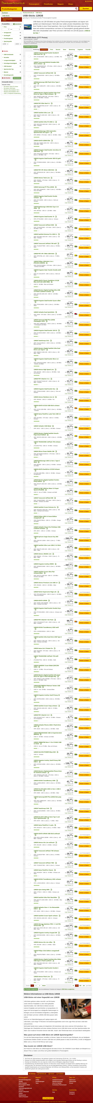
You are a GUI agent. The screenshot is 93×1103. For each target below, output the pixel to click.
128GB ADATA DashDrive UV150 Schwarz (47, 469)
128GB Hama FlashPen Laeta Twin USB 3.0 (47, 414)
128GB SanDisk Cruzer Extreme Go (45, 507)
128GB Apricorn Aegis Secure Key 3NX (46, 536)
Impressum (72, 1079)
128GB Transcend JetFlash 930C (44, 225)
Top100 (21, 1081)
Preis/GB (87, 49)
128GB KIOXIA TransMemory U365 (44, 780)
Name (63, 49)
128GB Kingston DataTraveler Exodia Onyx (47, 608)
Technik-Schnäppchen (25, 1079)
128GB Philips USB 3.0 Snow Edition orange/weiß (45, 517)
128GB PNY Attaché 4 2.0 (42, 715)
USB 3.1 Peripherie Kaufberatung (12, 93)
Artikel (37, 1079)
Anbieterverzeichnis (57, 1079)
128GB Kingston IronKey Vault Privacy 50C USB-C (47, 761)
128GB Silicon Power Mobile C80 (44, 451)
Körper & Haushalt (24, 1091)
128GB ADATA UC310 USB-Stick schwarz (47, 405)
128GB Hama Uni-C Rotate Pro (43, 648)
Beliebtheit (43, 49)
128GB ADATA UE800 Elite (42, 140)
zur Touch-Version (48, 1098)
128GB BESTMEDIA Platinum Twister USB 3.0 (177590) (47, 686)
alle (84, 985)
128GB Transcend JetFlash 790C (44, 863)
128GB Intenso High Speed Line (44, 369)
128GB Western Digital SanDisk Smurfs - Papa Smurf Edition (46, 434)
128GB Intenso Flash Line (42, 976)
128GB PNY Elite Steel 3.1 (42, 103)
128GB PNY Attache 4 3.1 (42, 379)
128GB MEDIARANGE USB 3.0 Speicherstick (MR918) (48, 733)
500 (80, 985)
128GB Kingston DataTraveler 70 (44, 216)
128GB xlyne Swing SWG (42, 889)
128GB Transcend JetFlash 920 (43, 73)
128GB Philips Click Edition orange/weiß (46, 950)
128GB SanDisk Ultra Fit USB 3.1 (44, 122)
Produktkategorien (9, 9)
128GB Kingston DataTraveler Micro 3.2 (46, 359)
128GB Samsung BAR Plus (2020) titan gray (47, 797)
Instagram (72, 1094)
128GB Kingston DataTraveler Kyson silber (47, 300)
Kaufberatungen (40, 1081)
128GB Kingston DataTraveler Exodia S (46, 968)
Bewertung (71, 49)
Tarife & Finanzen (23, 1096)
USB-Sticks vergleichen (68, 989)
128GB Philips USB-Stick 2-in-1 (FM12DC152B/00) (43, 262)
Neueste (57, 49)
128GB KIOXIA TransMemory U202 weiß (46, 627)
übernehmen (17, 78)
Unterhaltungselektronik (25, 1088)
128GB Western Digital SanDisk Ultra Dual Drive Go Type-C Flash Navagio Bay (47, 675)
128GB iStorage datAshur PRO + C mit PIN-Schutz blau (47, 924)
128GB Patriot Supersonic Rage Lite (45, 592)
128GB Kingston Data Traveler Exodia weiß (47, 270)
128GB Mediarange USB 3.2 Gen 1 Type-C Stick (47, 461)
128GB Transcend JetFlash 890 (43, 498)
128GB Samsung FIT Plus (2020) (44, 187)
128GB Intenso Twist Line (42, 178)
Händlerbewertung (57, 1081)
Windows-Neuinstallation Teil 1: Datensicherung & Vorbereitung (20, 91)
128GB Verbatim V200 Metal (42, 426)
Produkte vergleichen (30, 46)
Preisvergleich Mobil (24, 1085)
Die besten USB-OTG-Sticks (11, 86)
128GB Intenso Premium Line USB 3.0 (46, 582)
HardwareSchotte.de (28, 12)
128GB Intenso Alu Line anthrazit (44, 842)
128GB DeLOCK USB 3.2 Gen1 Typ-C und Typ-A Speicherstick (47, 817)
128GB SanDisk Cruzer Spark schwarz (46, 915)
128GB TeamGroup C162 (41, 808)
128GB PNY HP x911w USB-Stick (44, 170)
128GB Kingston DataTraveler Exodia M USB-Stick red (46, 53)
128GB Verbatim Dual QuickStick (44, 312)
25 (73, 985)
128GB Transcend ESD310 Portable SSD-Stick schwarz (47, 63)
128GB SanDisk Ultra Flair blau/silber (45, 897)
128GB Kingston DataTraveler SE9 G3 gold (47, 158)
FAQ (53, 1092)
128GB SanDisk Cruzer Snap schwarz (45, 706)
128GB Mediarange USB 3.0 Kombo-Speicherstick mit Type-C (45, 131)
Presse (71, 1083)
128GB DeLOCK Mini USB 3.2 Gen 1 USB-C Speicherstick (47, 789)
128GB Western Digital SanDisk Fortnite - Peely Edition (47, 480)
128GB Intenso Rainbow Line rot (44, 397)
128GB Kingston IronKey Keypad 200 (45, 932)
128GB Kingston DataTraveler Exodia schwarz (45, 196)
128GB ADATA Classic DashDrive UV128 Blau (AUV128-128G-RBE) (46, 281)
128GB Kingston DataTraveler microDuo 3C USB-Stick (47, 150)
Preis (51, 49)
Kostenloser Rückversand (59, 1085)
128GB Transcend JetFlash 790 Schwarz (46, 851)
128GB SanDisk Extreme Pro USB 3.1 (45, 234)
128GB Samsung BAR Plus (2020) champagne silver (44, 320)
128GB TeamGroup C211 (41, 340)
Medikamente (22, 1095)
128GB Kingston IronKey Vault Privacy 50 (47, 695)
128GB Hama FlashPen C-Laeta (43, 825)
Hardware (5, 13)
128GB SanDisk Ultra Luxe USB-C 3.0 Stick (47, 545)
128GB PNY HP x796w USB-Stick (44, 253)
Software (21, 1090)
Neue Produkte (23, 1083)
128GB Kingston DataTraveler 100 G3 (45, 330)
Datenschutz (72, 1081)
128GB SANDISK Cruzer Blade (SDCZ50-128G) (46, 666)
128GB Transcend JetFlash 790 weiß (45, 243)
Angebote (79, 49)
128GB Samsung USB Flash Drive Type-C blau (47, 82)
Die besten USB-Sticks (9, 88)
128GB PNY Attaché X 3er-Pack (43, 620)
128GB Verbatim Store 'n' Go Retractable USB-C (46, 908)
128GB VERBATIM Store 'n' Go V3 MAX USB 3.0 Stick (47, 743)
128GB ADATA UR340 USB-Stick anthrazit (47, 833)
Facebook (72, 1092)
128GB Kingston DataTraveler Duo (44, 389)
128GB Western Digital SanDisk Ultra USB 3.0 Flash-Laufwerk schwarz (47, 290)
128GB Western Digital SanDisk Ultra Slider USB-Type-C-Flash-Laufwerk (47, 960)
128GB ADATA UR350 (40, 600)
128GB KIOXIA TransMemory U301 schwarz (47, 879)
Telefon (21, 1093)
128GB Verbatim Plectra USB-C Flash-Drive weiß (47, 725)
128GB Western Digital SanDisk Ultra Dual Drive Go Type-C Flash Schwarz (47, 93)
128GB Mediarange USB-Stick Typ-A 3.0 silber (46, 207)
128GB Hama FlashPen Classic (43, 870)
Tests (37, 1083)
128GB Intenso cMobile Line (42, 554)
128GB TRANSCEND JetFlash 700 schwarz (47, 442)
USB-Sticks (5, 16)
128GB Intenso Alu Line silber (43, 942)
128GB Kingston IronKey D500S (44, 564)
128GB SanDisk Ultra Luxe (42, 112)
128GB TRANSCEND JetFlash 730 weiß (46, 656)
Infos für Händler (56, 1083)
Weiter (44, 985)
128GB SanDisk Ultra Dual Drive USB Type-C (48, 637)
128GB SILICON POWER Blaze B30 (45, 752)
